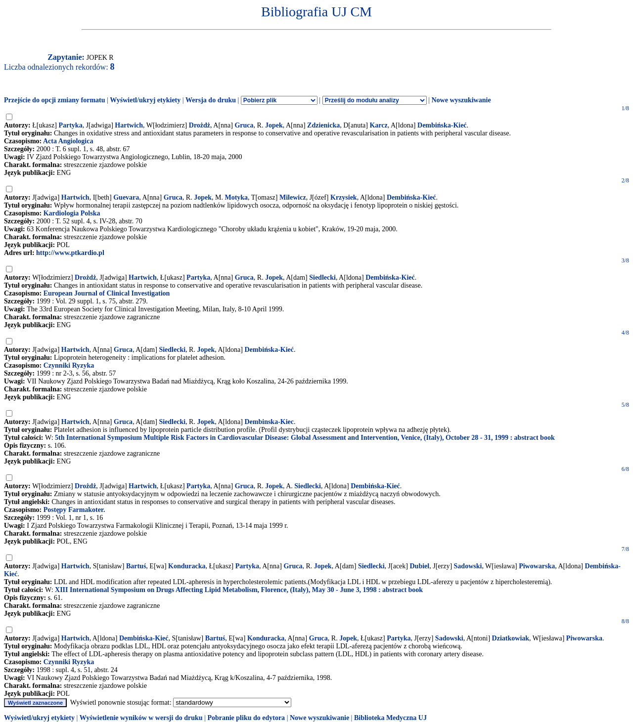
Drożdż (199, 125)
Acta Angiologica (68, 141)
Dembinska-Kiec (269, 421)
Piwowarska (537, 566)
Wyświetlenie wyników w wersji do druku (141, 718)
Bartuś (136, 566)
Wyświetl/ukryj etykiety (145, 100)
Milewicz (292, 197)
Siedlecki (322, 277)
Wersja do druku (210, 100)
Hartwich (129, 125)
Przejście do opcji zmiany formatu (54, 100)
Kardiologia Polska (72, 213)
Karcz (378, 125)
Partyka (70, 125)
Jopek (274, 125)
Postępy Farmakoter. (74, 509)
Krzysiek (343, 197)
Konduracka (186, 566)
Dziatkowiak (510, 638)
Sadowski (468, 566)
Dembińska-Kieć (442, 125)
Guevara (126, 197)
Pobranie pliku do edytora (246, 718)
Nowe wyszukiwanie (461, 100)
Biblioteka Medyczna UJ (390, 718)
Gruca (243, 125)
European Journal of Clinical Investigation (107, 293)
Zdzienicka (323, 125)
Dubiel (420, 566)
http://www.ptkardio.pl (70, 252)
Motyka (236, 197)
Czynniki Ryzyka (69, 365)
